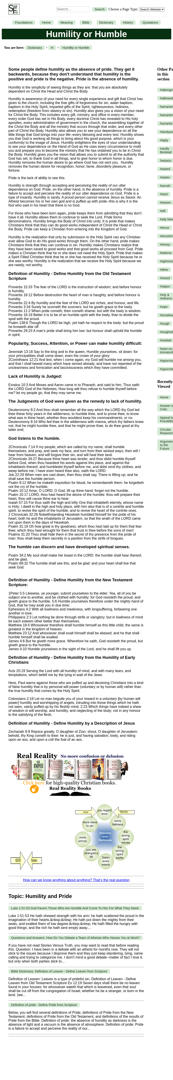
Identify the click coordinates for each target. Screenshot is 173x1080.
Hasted (165, 169)
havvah (165, 186)
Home (46, 22)
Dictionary (106, 22)
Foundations (23, 22)
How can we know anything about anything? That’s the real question (76, 880)
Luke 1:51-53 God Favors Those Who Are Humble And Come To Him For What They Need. (75, 908)
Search (100, 9)
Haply (164, 140)
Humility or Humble (75, 47)
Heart (164, 194)
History (128, 22)
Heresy (165, 244)
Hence (164, 227)
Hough (164, 323)
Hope (163, 307)
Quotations (150, 22)
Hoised (165, 278)
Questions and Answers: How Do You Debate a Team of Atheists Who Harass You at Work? (75, 938)
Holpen (165, 286)
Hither (164, 269)
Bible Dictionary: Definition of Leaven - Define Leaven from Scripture (59, 971)
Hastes (165, 177)
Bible (85, 22)
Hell (162, 211)
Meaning (67, 22)
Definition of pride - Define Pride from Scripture (44, 1005)
